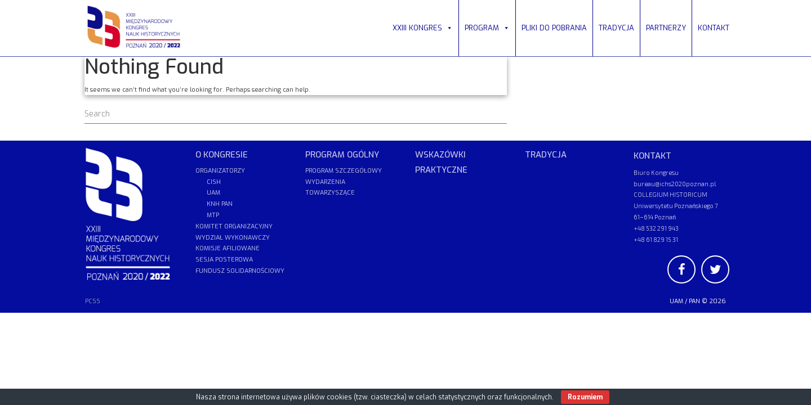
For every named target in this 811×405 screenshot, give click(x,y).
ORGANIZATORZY (220, 170)
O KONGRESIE (221, 154)
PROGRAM (487, 28)
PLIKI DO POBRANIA (554, 28)
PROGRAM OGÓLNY (342, 154)
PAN (694, 301)
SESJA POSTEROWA (224, 259)
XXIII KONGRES (423, 28)
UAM (676, 301)
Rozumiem (585, 397)
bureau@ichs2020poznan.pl (675, 183)
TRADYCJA (616, 28)
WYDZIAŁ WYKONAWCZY (232, 237)
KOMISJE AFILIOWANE (227, 248)
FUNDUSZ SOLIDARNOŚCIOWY (239, 271)
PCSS (92, 301)
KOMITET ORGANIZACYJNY (234, 226)
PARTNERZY (666, 28)
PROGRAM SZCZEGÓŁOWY (343, 170)
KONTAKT (713, 28)
